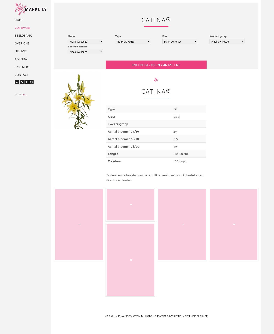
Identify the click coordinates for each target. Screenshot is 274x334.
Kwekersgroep (218, 36)
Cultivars (22, 27)
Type (118, 36)
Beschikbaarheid (78, 46)
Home (19, 19)
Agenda (21, 59)
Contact (21, 74)
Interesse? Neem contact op (156, 64)
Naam (71, 36)
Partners (22, 67)
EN (16, 94)
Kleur (165, 36)
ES (20, 94)
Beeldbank (23, 35)
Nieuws (20, 51)
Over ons (22, 43)
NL (24, 94)
